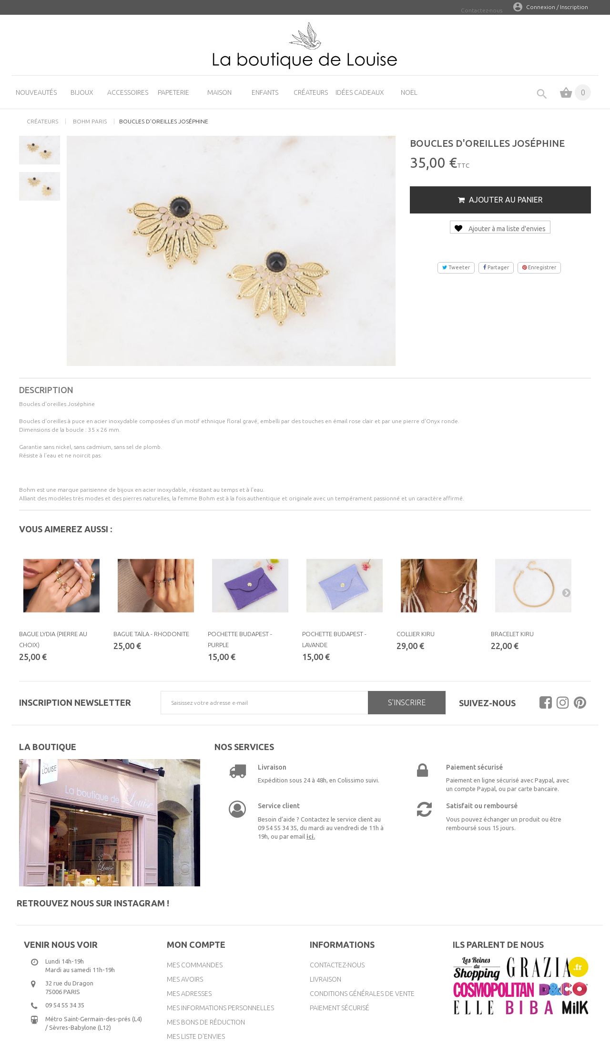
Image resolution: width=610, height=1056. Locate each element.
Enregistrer (539, 267)
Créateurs (311, 92)
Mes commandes (195, 965)
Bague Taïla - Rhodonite (151, 633)
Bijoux (82, 92)
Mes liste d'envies (196, 1036)
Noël (409, 92)
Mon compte (196, 944)
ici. (310, 836)
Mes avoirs (185, 979)
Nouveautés (36, 92)
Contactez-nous (481, 10)
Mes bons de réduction (206, 1022)
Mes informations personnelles (220, 1008)
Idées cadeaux (360, 92)
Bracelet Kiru (512, 633)
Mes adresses (189, 993)
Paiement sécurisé (339, 1008)
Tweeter (456, 267)
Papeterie (173, 92)
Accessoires (127, 92)
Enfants (265, 92)
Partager (496, 267)
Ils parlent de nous (498, 944)
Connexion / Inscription (557, 7)
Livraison (325, 979)
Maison (219, 92)
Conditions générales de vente (362, 993)
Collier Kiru (415, 633)
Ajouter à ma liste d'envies (500, 229)
